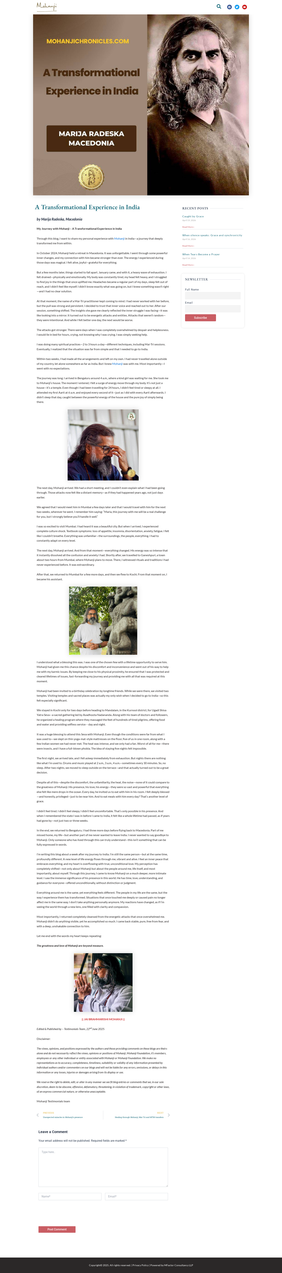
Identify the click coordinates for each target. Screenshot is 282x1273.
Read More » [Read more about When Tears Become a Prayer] (188, 265)
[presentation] (65, 1220)
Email (189, 303)
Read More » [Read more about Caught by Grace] (188, 227)
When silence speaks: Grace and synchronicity (212, 235)
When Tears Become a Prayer (201, 254)
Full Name (192, 290)
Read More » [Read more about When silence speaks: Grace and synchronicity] (188, 246)
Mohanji (119, 238)
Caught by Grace (193, 216)
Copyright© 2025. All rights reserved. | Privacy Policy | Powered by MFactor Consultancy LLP (141, 1265)
